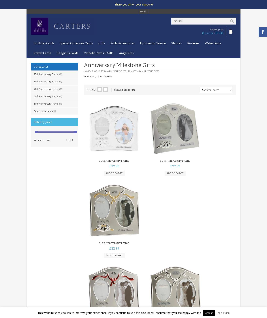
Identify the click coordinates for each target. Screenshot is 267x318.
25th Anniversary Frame (46, 74)
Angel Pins (126, 53)
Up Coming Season (153, 43)
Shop (94, 71)
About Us (36, 262)
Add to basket (109, 163)
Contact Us (36, 265)
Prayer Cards (42, 53)
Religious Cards (67, 53)
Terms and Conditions (42, 269)
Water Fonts (213, 43)
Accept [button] (209, 313)
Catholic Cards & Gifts (99, 53)
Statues (176, 43)
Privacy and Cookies (41, 272)
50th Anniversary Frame (46, 96)
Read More (223, 313)
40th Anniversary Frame (46, 89)
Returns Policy (38, 280)
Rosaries (193, 43)
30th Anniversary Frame (46, 81)
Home (87, 71)
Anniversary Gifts (116, 71)
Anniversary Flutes (43, 111)
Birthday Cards (44, 43)
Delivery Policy (38, 276)
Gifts (101, 43)
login (143, 11)
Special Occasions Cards (76, 43)
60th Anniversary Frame (46, 103)
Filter (69, 140)
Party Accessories (122, 43)
